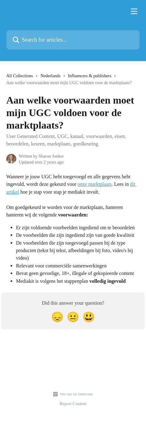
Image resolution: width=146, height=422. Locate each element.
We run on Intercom (76, 394)
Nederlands (50, 75)
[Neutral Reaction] (73, 317)
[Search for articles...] (73, 40)
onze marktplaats (94, 184)
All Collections (19, 75)
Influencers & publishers (89, 75)
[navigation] (73, 81)
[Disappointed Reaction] (57, 317)
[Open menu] (134, 11)
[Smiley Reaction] (88, 317)
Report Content (73, 403)
